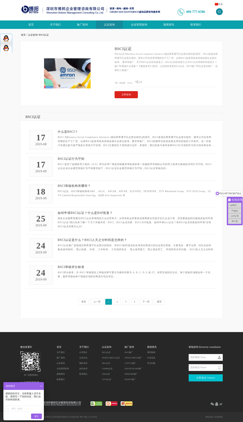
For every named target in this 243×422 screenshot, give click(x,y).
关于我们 (55, 24)
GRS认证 (106, 374)
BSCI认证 (44, 35)
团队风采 (83, 363)
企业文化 (83, 358)
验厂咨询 (82, 24)
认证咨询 (109, 24)
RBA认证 (106, 363)
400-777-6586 (195, 12)
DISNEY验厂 (130, 379)
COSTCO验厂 (131, 363)
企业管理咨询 (139, 24)
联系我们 (195, 24)
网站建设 (210, 417)
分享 (138, 82)
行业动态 (151, 358)
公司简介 (83, 352)
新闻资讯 (168, 24)
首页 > (24, 35)
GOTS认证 (106, 379)
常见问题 (151, 363)
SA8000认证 (107, 368)
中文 (221, 4)
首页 (31, 24)
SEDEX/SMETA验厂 (133, 358)
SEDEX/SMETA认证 (111, 358)
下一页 (146, 301)
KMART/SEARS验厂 (134, 368)
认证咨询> (33, 35)
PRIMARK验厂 (131, 374)
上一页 (97, 301)
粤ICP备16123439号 (88, 417)
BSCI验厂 (129, 352)
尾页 (159, 301)
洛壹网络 (219, 417)
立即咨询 (126, 94)
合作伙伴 (83, 368)
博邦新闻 (151, 352)
